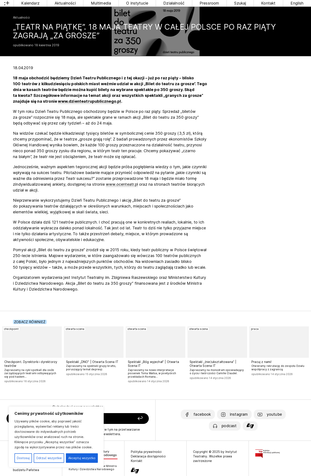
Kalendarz (30, 3)
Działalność (173, 3)
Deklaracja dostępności (148, 456)
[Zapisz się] (121, 418)
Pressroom (209, 3)
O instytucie (137, 3)
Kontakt (268, 3)
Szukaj (240, 3)
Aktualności (65, 3)
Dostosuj (23, 458)
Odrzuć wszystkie (49, 458)
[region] (56, 436)
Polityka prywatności (146, 452)
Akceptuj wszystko (81, 458)
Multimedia (101, 3)
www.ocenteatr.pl (122, 184)
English (296, 3)
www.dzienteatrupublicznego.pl (89, 101)
